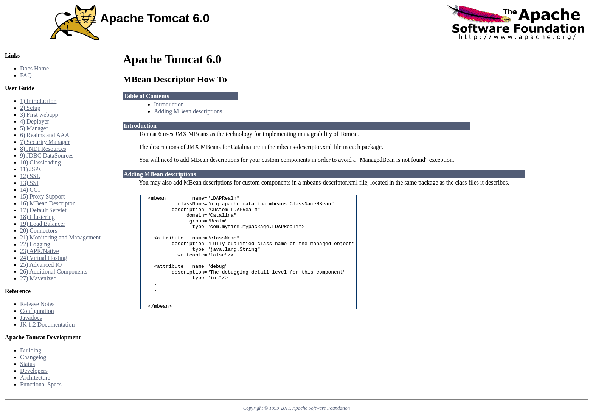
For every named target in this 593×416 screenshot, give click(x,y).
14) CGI (30, 189)
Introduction (169, 104)
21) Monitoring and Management (60, 237)
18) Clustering (37, 217)
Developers (34, 371)
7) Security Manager (45, 142)
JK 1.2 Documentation (47, 324)
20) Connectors (38, 230)
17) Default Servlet (43, 210)
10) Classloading (40, 162)
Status (27, 364)
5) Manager (34, 128)
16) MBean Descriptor (47, 203)
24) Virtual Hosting (43, 258)
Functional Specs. (41, 384)
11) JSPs (30, 169)
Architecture (35, 377)
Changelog (33, 357)
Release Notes (37, 304)
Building (30, 350)
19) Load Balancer (42, 224)
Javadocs (31, 317)
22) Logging (35, 244)
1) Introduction (38, 101)
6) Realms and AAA (44, 135)
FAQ (26, 75)
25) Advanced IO (41, 264)
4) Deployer (34, 121)
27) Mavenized (38, 278)
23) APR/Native (39, 251)
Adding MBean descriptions (188, 111)
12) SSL (30, 176)
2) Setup (30, 108)
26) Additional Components (53, 271)
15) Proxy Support (42, 196)
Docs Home (34, 68)
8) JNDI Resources (43, 148)
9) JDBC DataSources (46, 155)
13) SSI (29, 183)
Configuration (37, 311)
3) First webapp (39, 114)
